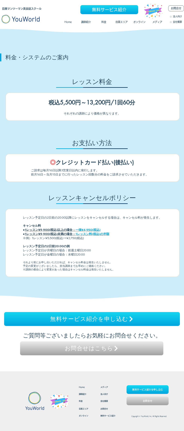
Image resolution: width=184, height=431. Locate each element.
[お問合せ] (176, 8)
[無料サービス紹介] (109, 9)
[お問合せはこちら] (91, 348)
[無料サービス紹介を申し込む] (92, 319)
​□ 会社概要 (176, 22)
